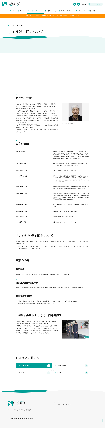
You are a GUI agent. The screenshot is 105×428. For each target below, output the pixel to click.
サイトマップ (57, 402)
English (84, 4)
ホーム (10, 25)
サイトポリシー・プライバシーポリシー (64, 405)
